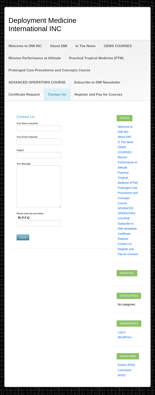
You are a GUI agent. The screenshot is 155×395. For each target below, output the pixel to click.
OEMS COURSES (118, 46)
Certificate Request (24, 94)
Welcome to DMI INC (25, 46)
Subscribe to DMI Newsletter (97, 82)
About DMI (58, 46)
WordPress (125, 337)
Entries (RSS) (126, 364)
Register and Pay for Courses (98, 94)
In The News (85, 46)
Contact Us (57, 94)
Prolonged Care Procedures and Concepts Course (49, 70)
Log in (121, 332)
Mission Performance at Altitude (34, 58)
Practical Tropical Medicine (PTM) (96, 58)
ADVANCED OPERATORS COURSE (37, 82)
